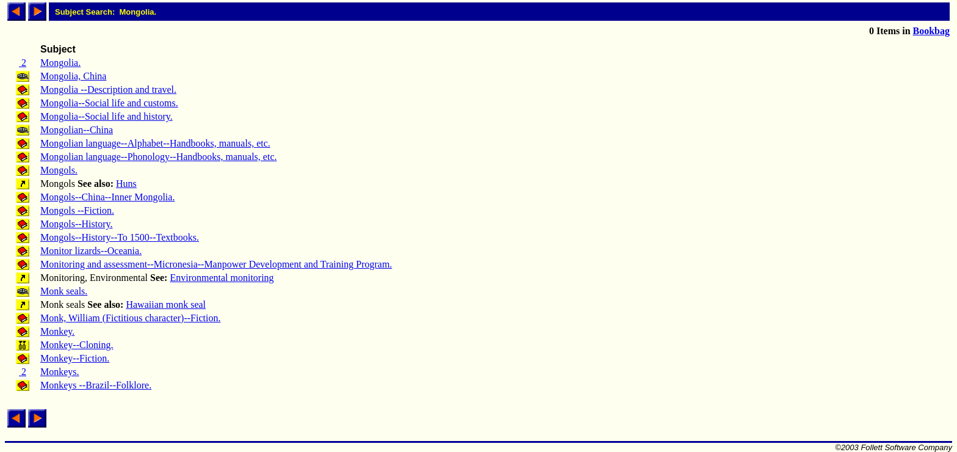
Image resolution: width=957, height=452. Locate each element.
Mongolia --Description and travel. (108, 89)
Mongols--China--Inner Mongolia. (107, 197)
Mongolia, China (73, 76)
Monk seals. (63, 291)
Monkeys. (59, 371)
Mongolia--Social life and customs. (109, 103)
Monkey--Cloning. (77, 345)
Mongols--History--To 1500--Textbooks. (119, 237)
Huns (126, 183)
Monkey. (57, 331)
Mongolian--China (76, 130)
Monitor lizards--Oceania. (91, 251)
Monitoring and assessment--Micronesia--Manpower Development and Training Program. (216, 264)
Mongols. (59, 170)
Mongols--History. (76, 224)
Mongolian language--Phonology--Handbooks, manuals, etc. (158, 156)
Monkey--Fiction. (74, 358)
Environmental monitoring (221, 277)
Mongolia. (60, 62)
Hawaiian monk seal (166, 304)
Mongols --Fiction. (77, 210)
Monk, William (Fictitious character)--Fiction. (130, 318)
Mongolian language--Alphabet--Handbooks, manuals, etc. (155, 143)
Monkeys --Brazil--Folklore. (95, 385)
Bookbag (931, 31)
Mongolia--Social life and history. (106, 116)
